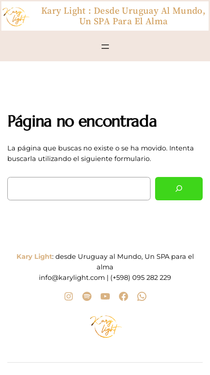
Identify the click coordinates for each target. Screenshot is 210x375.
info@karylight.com (72, 277)
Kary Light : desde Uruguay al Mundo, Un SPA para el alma (123, 15)
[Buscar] (179, 188)
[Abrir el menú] (105, 46)
